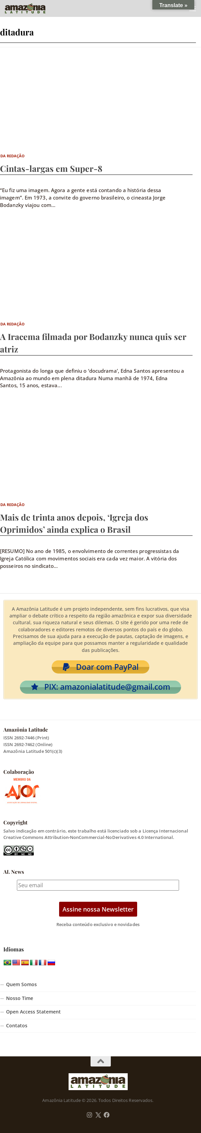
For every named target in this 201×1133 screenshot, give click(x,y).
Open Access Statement (33, 1012)
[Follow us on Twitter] (98, 1115)
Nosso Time (19, 998)
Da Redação (12, 155)
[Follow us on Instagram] (89, 1115)
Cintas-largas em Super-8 (51, 168)
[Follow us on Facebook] (107, 1115)
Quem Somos (21, 984)
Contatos (16, 1026)
